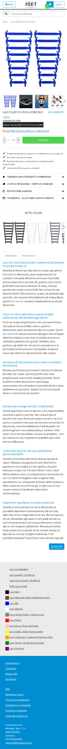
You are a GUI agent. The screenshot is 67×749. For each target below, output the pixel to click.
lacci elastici (17, 301)
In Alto (56, 546)
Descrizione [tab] (11, 255)
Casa (5, 21)
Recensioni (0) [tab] (28, 255)
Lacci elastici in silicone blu (23, 21)
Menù (9, 4)
